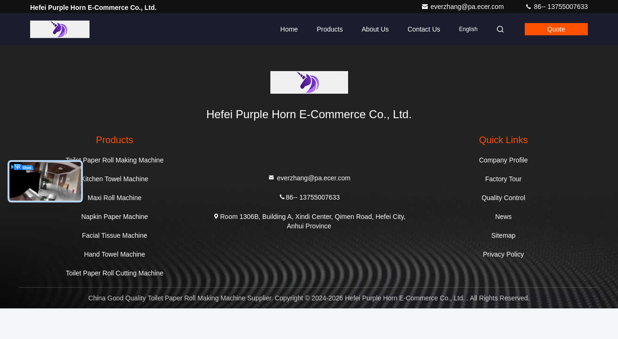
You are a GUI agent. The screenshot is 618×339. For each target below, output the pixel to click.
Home (289, 29)
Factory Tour (503, 179)
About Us (375, 29)
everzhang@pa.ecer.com (463, 6)
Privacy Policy (503, 254)
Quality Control (503, 198)
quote (556, 29)
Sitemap (503, 235)
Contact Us (423, 29)
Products (329, 29)
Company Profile (503, 160)
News (503, 216)
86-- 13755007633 (556, 6)
